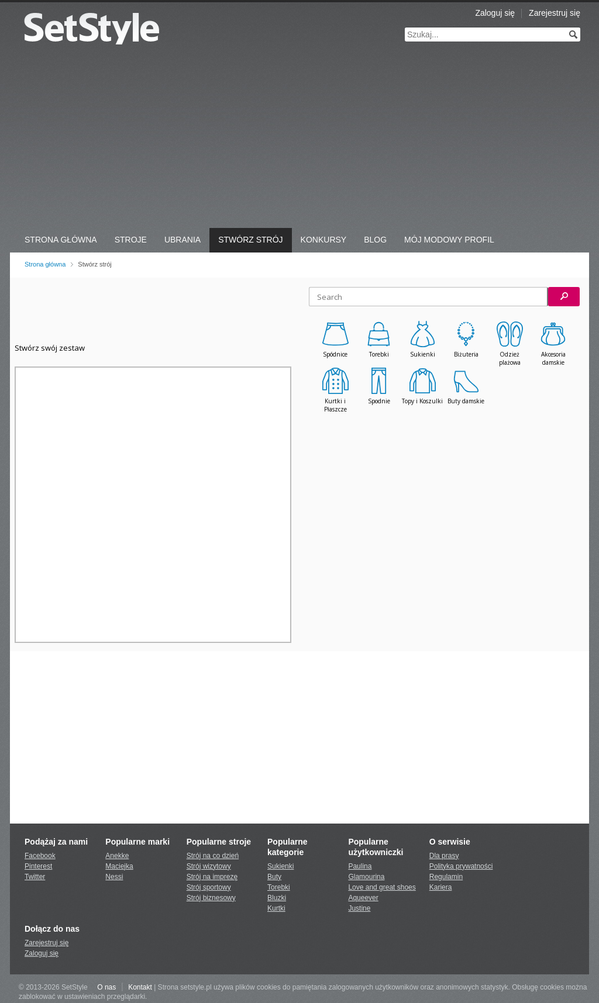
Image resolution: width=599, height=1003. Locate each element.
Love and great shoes (381, 887)
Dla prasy (444, 856)
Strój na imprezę (212, 877)
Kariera (440, 887)
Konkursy (324, 239)
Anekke (117, 856)
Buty (274, 877)
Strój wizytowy (209, 866)
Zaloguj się (495, 13)
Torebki (278, 887)
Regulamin (446, 877)
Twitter (35, 877)
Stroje (131, 239)
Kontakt (140, 987)
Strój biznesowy (211, 898)
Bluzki (276, 898)
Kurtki (276, 908)
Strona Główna (61, 239)
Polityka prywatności (461, 866)
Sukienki (280, 866)
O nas (106, 987)
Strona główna (45, 264)
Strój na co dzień (213, 856)
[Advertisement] (299, 140)
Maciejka (119, 866)
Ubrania (182, 239)
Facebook (40, 856)
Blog (375, 239)
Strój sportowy (209, 887)
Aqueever (363, 898)
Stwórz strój (250, 239)
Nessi (114, 877)
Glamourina (366, 877)
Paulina (359, 866)
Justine (359, 908)
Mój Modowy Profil (449, 239)
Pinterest (38, 866)
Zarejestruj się (554, 13)
